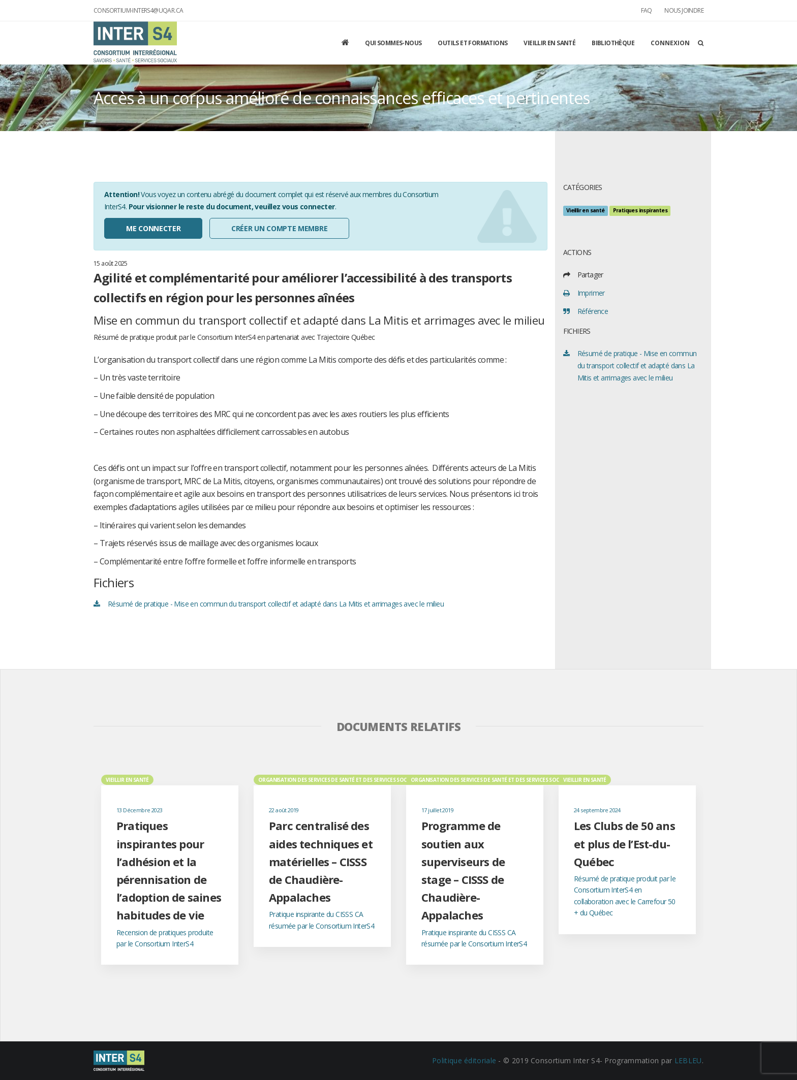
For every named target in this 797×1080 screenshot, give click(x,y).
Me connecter (153, 228)
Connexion (670, 43)
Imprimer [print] (591, 293)
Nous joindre (683, 10)
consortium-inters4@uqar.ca (138, 10)
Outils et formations (472, 43)
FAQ (646, 10)
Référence (592, 311)
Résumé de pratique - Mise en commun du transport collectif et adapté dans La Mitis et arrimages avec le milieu (276, 604)
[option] (170, 869)
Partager (590, 274)
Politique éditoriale (464, 1060)
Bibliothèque (613, 43)
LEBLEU (688, 1060)
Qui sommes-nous (393, 43)
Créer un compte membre (279, 228)
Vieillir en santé (549, 43)
